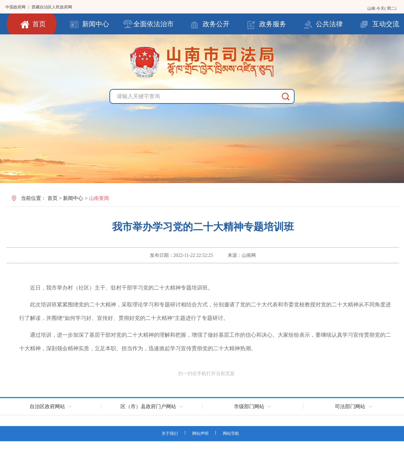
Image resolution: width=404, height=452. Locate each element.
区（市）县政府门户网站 (148, 406)
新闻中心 (95, 24)
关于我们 (170, 433)
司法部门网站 (350, 406)
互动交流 (385, 24)
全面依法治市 (153, 24)
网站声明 (200, 433)
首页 (39, 24)
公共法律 (329, 24)
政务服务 (272, 24)
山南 (371, 8)
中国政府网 (15, 7)
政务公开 (216, 24)
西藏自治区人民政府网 (52, 7)
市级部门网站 (249, 406)
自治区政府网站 (47, 406)
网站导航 (231, 433)
